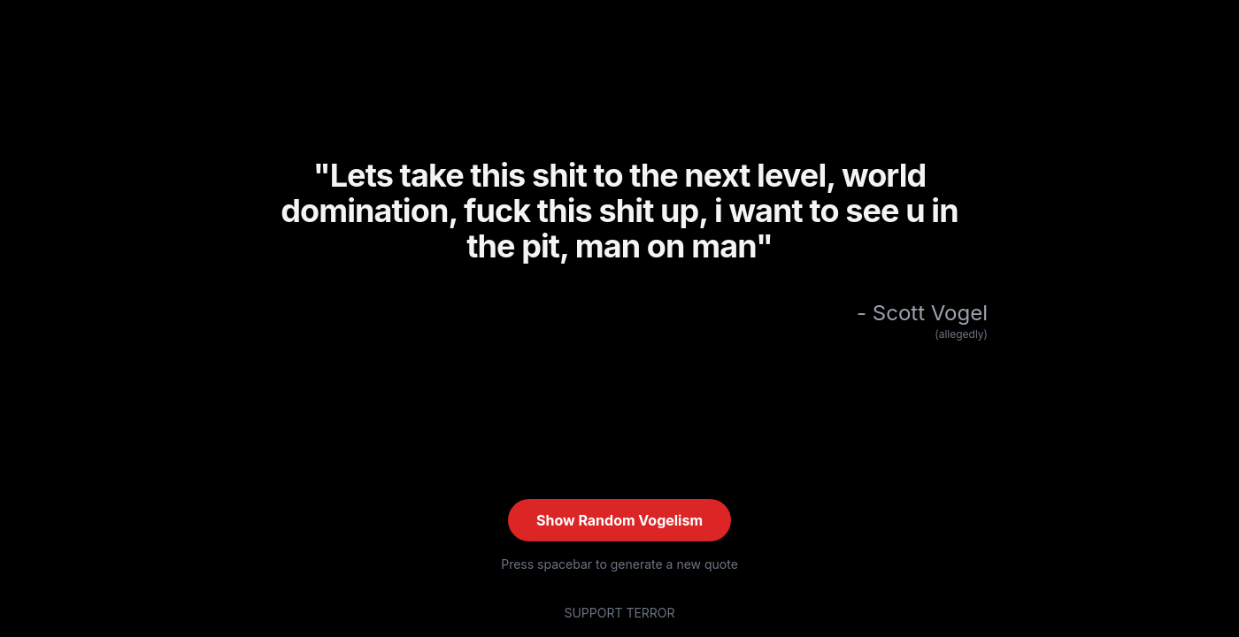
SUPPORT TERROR (619, 612)
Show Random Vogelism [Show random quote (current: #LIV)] (619, 520)
